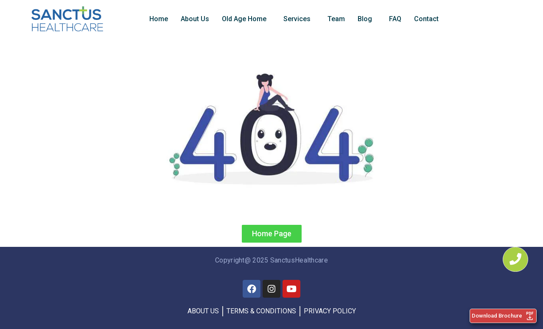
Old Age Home (244, 19)
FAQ (395, 19)
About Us (195, 19)
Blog (365, 19)
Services (297, 19)
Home (158, 19)
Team (336, 19)
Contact (426, 19)
